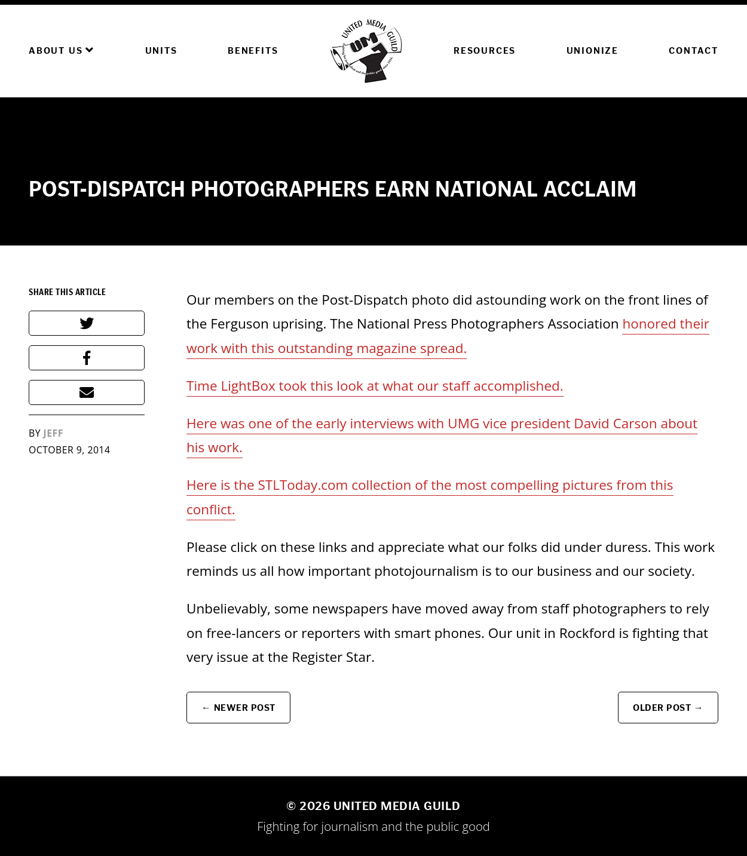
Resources (485, 50)
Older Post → (668, 707)
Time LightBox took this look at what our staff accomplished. (375, 385)
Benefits (253, 50)
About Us (61, 50)
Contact (693, 50)
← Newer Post (238, 707)
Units (161, 50)
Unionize (593, 50)
